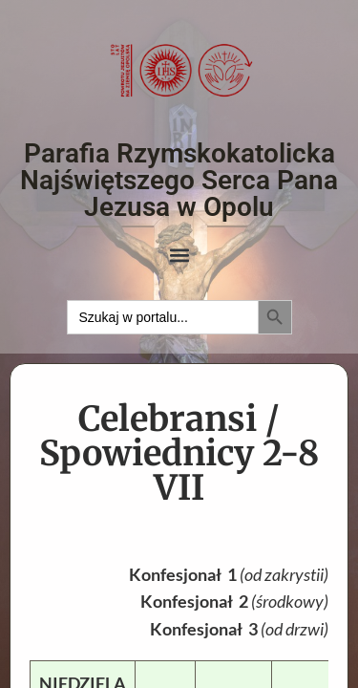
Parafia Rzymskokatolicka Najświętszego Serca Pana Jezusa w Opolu (179, 180)
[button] (179, 255)
